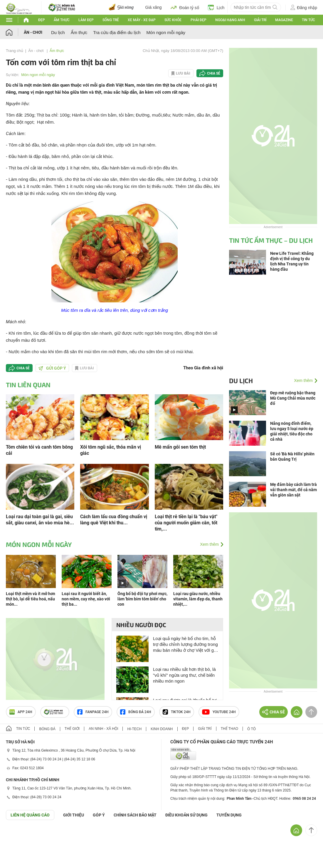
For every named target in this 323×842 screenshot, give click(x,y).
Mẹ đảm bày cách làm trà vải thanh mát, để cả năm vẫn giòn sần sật (293, 489)
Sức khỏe (172, 20)
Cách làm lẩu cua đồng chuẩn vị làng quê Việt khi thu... (113, 520)
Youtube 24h (219, 712)
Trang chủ (14, 50)
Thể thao (229, 729)
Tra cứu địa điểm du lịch (116, 32)
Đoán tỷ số (185, 7)
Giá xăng (153, 7)
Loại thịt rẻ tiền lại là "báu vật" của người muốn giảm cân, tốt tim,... (186, 523)
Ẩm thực (62, 20)
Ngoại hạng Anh (230, 20)
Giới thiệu (73, 815)
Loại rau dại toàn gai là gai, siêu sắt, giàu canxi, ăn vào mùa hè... (40, 520)
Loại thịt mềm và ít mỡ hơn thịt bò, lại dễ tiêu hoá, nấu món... (30, 599)
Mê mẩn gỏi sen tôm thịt (180, 447)
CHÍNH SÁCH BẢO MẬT (135, 815)
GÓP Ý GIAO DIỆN (17, 834)
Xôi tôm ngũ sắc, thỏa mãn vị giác (110, 450)
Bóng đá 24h (135, 712)
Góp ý (99, 815)
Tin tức (308, 20)
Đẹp (41, 20)
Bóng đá (47, 729)
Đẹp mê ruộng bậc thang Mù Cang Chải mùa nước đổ (292, 398)
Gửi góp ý (52, 368)
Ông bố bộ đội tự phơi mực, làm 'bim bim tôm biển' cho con (142, 599)
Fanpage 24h (93, 712)
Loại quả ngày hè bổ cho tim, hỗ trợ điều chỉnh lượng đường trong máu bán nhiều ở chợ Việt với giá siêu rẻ (185, 644)
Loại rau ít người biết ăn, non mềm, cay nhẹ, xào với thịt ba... (86, 599)
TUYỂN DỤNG (229, 815)
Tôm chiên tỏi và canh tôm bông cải (39, 450)
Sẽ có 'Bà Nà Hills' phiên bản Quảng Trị (292, 457)
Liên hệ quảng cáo (30, 815)
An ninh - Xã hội (103, 729)
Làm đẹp (86, 20)
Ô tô (251, 729)
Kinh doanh (162, 729)
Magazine (284, 20)
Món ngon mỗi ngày (166, 32)
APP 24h (20, 712)
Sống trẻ (110, 20)
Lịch (216, 7)
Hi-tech (134, 729)
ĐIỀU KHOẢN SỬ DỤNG (186, 815)
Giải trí (260, 20)
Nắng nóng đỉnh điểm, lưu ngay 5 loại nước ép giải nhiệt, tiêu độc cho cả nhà (291, 431)
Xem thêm (209, 544)
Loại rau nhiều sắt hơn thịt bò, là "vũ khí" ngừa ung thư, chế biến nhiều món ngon (184, 675)
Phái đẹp (198, 20)
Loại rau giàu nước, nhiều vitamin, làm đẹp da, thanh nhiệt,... (198, 599)
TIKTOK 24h (177, 712)
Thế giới (72, 729)
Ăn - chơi (33, 32)
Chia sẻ (213, 73)
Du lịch (58, 32)
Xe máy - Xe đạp (142, 20)
